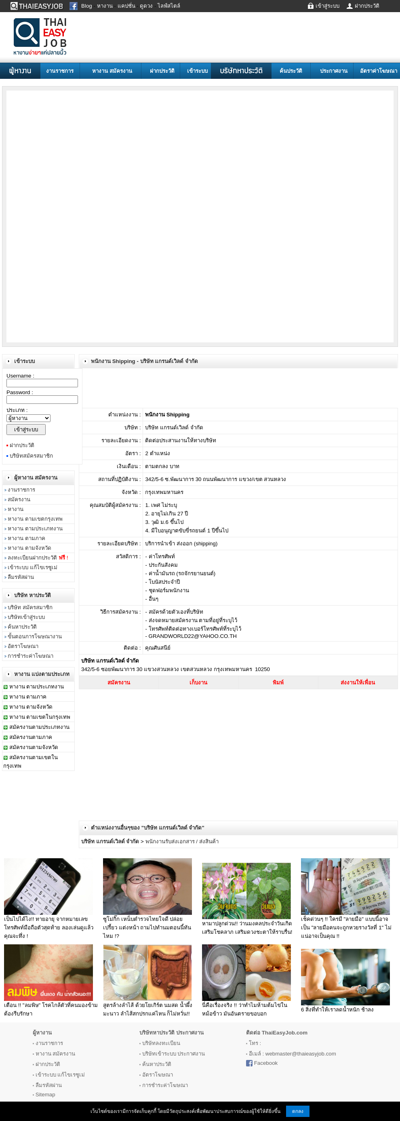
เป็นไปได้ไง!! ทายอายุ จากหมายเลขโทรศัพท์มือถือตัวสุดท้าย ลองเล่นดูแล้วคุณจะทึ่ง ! (48, 927)
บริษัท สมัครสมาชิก (30, 607)
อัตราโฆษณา (23, 646)
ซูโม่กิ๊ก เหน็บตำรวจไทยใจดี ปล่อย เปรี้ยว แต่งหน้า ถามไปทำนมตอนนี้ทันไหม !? (147, 927)
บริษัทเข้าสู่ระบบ (26, 617)
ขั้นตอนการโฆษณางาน (35, 636)
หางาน (15, 509)
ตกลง (297, 1111)
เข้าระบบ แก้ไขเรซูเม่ (32, 567)
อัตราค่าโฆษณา (378, 71)
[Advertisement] (79, 145)
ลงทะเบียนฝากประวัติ (38, 558)
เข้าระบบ (197, 71)
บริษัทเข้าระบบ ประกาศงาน (173, 1054)
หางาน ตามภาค (26, 538)
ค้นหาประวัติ (22, 627)
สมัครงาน (19, 499)
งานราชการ (60, 71)
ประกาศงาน (333, 71)
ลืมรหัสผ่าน (21, 577)
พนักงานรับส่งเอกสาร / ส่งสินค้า (182, 841)
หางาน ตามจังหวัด (29, 548)
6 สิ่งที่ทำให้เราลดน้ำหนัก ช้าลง (337, 1010)
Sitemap (45, 1094)
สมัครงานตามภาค (30, 737)
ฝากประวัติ (162, 71)
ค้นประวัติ (291, 71)
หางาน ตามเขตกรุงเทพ (35, 519)
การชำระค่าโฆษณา (30, 656)
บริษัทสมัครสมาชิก (31, 456)
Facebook (266, 1063)
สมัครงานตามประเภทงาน (39, 727)
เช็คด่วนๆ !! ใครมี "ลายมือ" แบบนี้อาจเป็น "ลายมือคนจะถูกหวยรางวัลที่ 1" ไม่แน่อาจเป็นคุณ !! (346, 927)
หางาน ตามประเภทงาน (35, 529)
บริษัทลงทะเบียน (161, 1043)
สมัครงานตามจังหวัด (33, 747)
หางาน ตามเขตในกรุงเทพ (40, 717)
